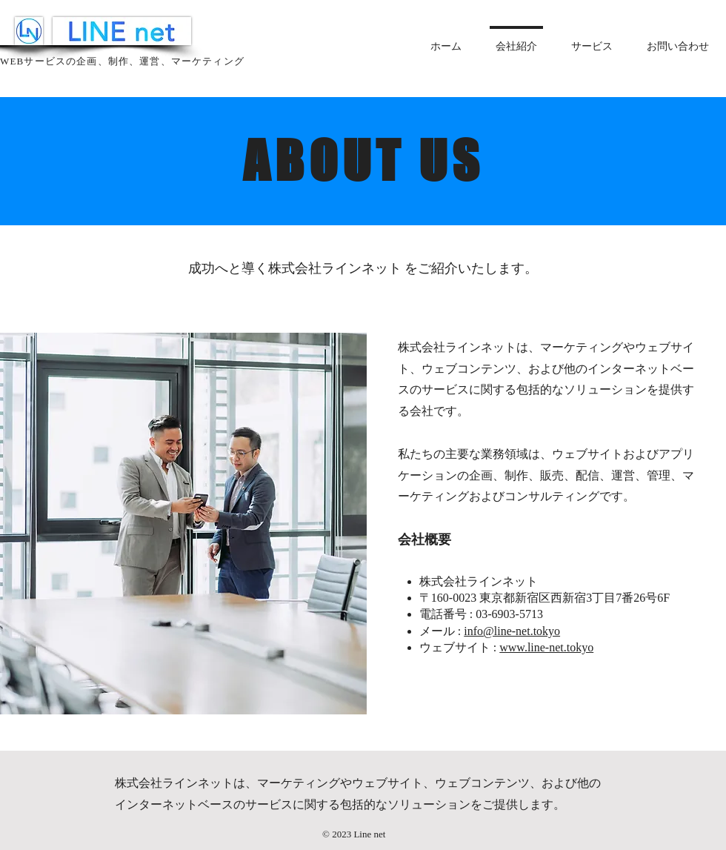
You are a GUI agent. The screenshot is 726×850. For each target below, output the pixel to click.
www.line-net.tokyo (546, 647)
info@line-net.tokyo (512, 631)
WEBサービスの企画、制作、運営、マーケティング (122, 61)
